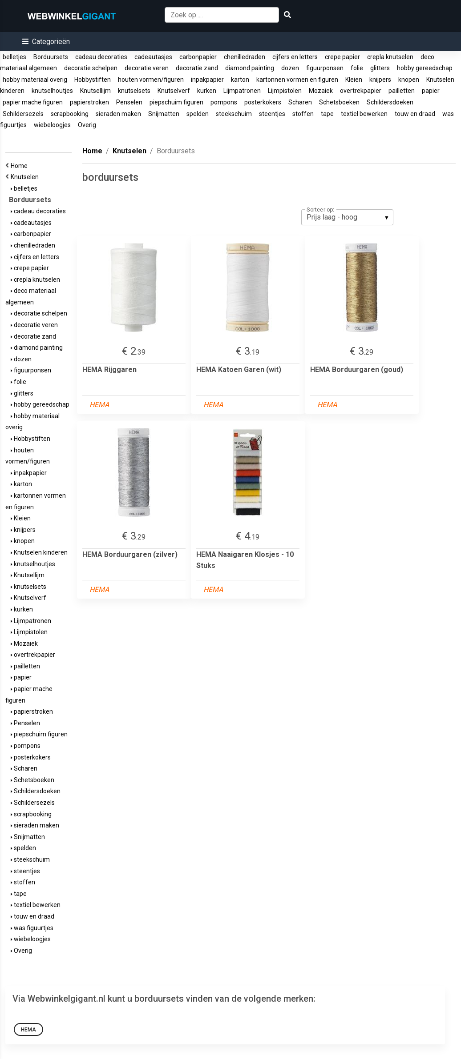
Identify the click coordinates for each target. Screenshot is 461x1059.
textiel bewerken (364, 113)
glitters (380, 68)
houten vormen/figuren (150, 79)
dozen (290, 68)
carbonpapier (198, 56)
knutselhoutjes (52, 90)
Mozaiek (321, 90)
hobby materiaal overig (35, 79)
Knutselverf (174, 90)
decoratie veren (146, 68)
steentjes (272, 113)
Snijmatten (164, 113)
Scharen (300, 102)
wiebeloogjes (52, 124)
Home (20, 165)
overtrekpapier (360, 90)
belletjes (14, 56)
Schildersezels (23, 113)
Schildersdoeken (390, 102)
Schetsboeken (339, 102)
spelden (197, 113)
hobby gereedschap (424, 68)
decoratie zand (197, 68)
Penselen (129, 102)
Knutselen (26, 176)
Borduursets (51, 56)
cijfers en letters (295, 56)
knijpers (380, 79)
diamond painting (249, 68)
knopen (409, 79)
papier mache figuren (32, 102)
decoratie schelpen (90, 68)
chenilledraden (244, 56)
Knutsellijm (95, 90)
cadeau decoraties (101, 56)
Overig (87, 124)
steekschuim (234, 113)
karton (240, 79)
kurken (206, 90)
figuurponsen (324, 68)
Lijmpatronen (242, 90)
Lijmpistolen (284, 90)
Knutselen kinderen (39, 552)
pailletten (401, 90)
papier (430, 90)
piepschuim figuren (176, 102)
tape (327, 113)
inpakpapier (207, 79)
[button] (46, 41)
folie (357, 68)
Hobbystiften (92, 79)
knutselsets (134, 90)
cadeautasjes (153, 56)
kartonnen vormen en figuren (297, 79)
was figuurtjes (32, 927)
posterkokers (263, 102)
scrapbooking (69, 113)
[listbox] (347, 217)
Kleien (354, 79)
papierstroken (89, 102)
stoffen (303, 113)
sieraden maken (118, 113)
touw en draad (415, 113)
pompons (224, 102)
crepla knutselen (390, 56)
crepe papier (342, 56)
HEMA (28, 1030)
